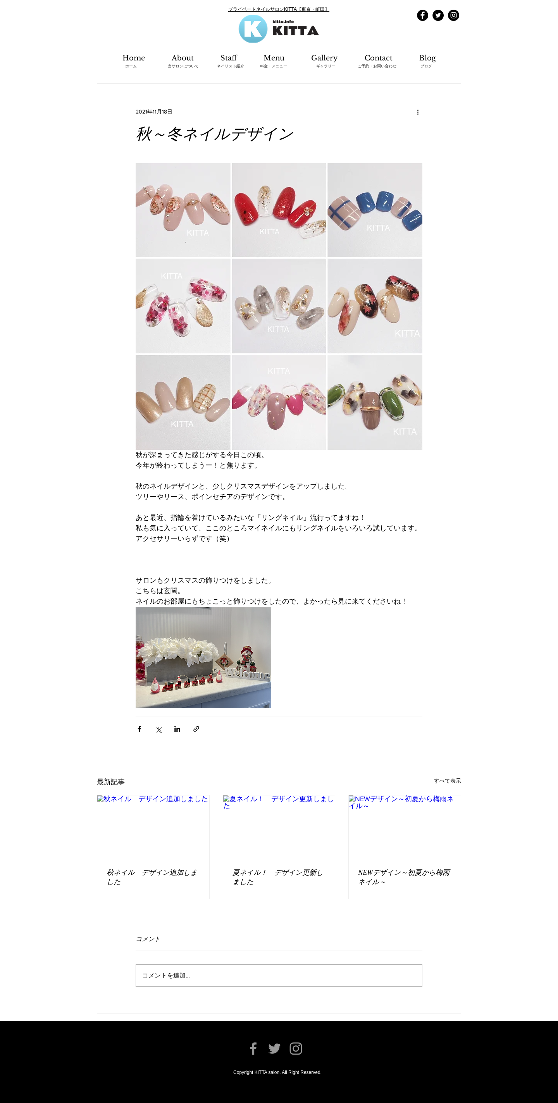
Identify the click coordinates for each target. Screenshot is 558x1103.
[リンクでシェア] (196, 729)
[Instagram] (453, 15)
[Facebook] (422, 15)
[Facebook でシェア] (139, 729)
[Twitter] (438, 15)
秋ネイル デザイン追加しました (152, 877)
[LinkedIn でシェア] (177, 729)
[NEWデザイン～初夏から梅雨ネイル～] (405, 826)
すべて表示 (447, 781)
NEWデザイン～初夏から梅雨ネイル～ (404, 877)
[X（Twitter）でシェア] (158, 729)
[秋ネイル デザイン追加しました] (153, 826)
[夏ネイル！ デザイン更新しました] (279, 826)
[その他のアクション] (417, 111)
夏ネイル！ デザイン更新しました (277, 877)
